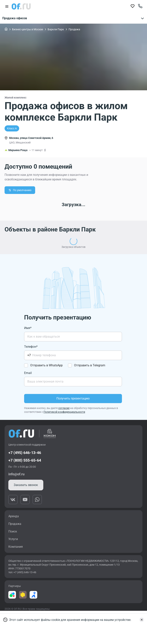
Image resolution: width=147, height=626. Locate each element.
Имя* (28, 328)
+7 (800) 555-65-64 (24, 460)
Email (28, 373)
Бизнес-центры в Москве (27, 29)
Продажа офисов (73, 18)
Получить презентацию (73, 398)
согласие (64, 408)
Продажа (74, 29)
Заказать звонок (26, 485)
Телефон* (31, 346)
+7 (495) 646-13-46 (24, 452)
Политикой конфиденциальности (64, 411)
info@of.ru (16, 474)
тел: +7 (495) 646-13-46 (22, 572)
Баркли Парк (56, 29)
